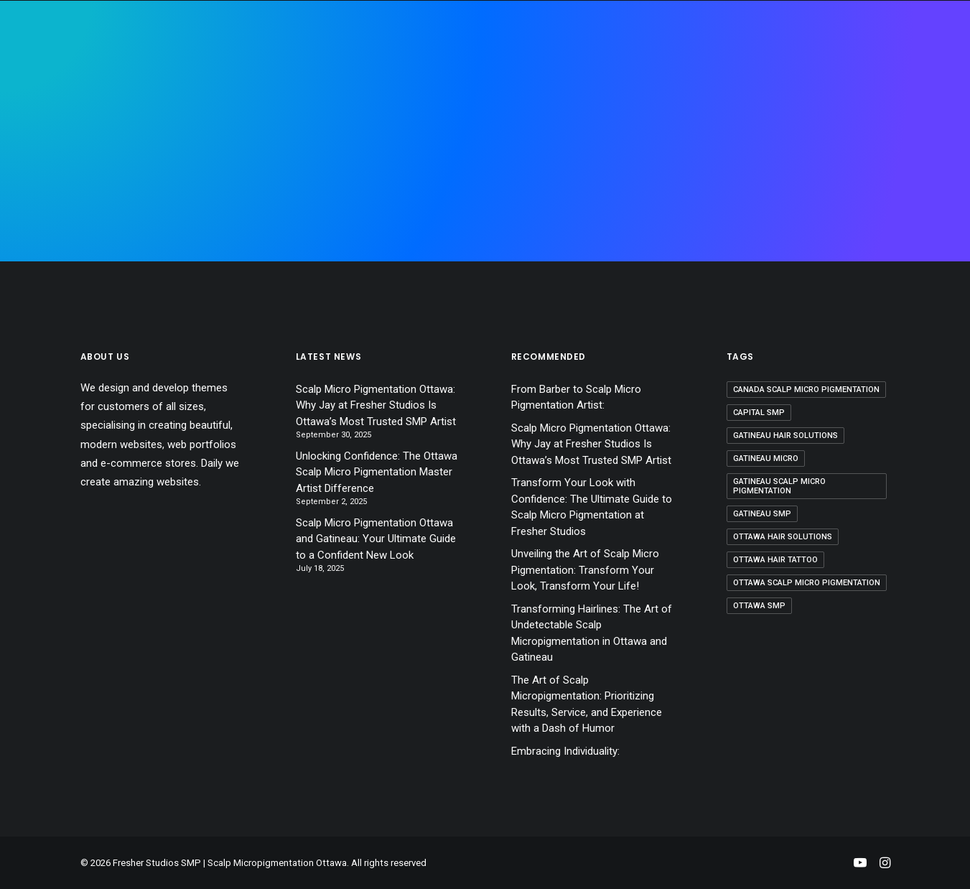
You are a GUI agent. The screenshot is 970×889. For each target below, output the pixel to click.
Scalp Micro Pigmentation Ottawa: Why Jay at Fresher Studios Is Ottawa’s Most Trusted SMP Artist (376, 405)
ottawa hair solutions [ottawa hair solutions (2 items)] (782, 536)
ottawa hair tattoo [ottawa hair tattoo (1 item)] (775, 559)
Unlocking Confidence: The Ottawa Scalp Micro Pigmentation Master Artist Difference (376, 472)
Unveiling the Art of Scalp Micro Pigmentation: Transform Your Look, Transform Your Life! (585, 569)
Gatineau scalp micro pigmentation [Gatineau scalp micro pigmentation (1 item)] (779, 486)
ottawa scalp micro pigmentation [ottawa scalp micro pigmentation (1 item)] (806, 582)
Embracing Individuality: (565, 751)
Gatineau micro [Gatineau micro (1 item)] (765, 458)
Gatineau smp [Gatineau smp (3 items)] (762, 513)
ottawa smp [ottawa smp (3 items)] (759, 605)
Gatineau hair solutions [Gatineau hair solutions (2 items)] (785, 435)
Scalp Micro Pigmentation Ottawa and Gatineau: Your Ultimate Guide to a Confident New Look (376, 539)
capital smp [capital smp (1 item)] (759, 412)
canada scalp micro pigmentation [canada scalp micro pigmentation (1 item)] (806, 389)
